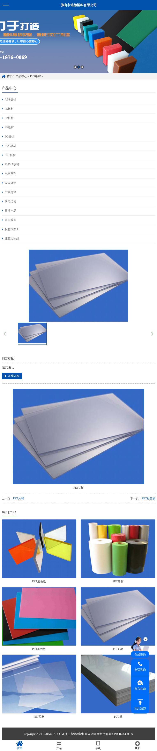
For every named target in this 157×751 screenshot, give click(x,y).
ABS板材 (10, 99)
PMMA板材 (12, 164)
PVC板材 (10, 145)
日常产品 (10, 210)
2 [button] (78, 67)
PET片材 (18, 498)
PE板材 (9, 127)
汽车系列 (10, 173)
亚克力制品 (12, 238)
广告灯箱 (10, 192)
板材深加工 (12, 229)
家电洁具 (10, 201)
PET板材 (35, 76)
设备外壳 (10, 183)
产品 (58, 745)
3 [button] (82, 67)
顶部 (137, 745)
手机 (98, 745)
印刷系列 (10, 220)
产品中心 (21, 76)
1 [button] (75, 67)
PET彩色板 (148, 498)
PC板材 (9, 136)
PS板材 (9, 108)
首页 (10, 76)
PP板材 (9, 118)
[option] (78, 41)
